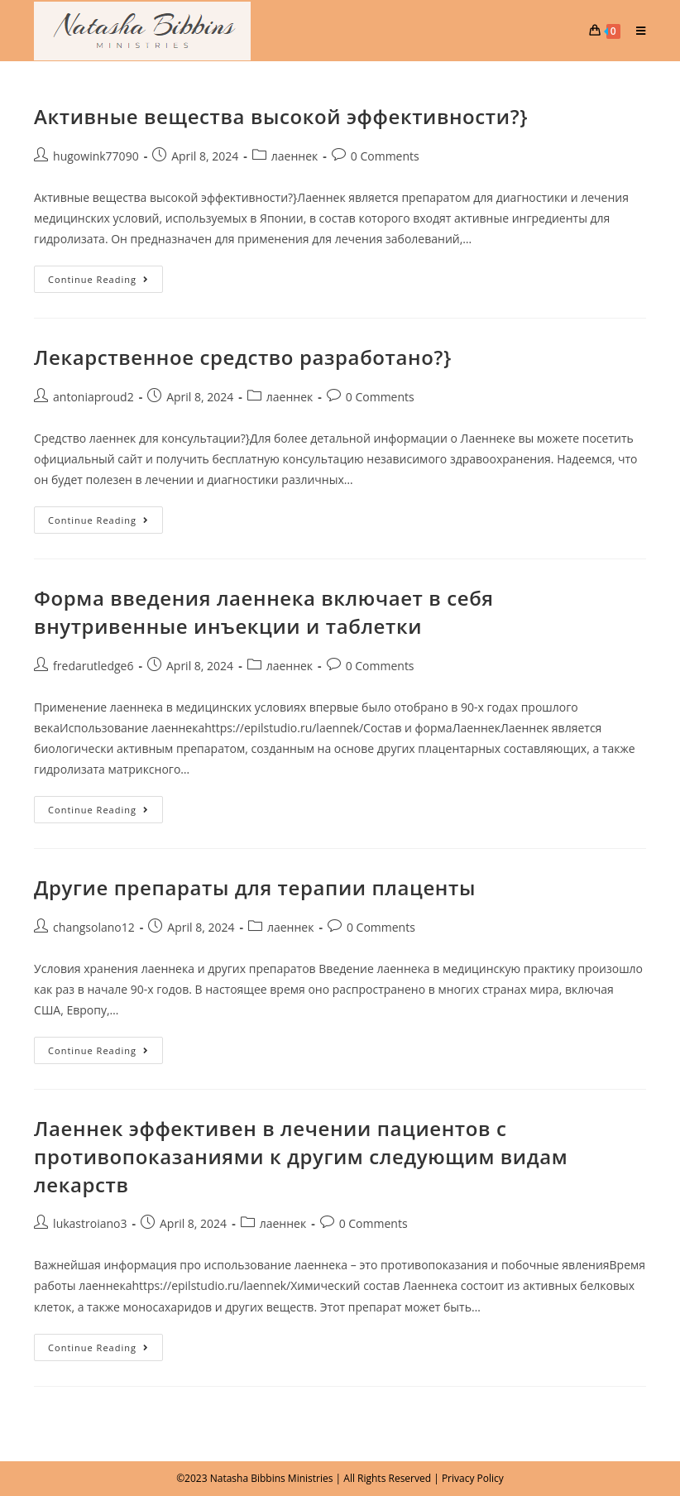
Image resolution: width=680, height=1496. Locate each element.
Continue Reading (105, 275)
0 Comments (385, 156)
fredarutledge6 (93, 666)
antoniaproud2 (93, 397)
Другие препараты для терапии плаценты (255, 887)
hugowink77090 (96, 156)
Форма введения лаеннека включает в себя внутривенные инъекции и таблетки (264, 612)
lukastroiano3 (90, 1223)
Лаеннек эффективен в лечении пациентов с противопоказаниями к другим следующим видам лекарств (300, 1156)
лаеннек (294, 156)
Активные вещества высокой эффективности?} (281, 116)
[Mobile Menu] (635, 30)
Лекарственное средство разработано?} (243, 357)
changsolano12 (94, 927)
